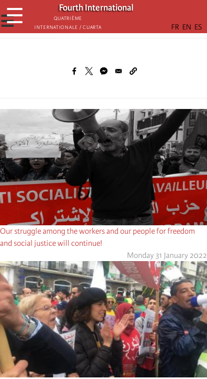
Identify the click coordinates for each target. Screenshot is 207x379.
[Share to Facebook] (74, 71)
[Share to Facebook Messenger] (103, 71)
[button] (133, 71)
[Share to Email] (118, 71)
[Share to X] (89, 71)
